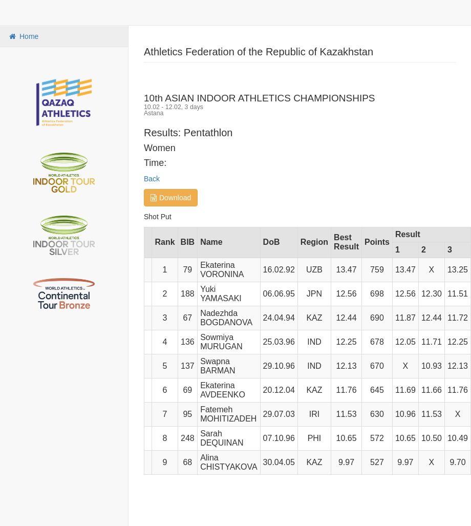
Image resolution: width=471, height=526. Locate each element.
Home (23, 36)
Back (152, 179)
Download (171, 198)
